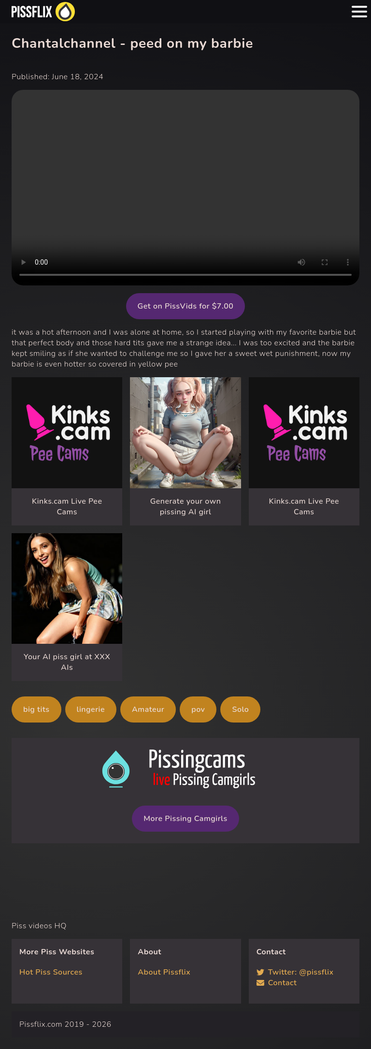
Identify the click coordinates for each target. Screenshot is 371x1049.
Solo (240, 709)
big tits (36, 709)
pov (198, 709)
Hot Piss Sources (51, 972)
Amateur (148, 709)
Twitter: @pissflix (295, 972)
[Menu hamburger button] (359, 11)
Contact (277, 983)
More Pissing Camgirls (185, 818)
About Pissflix (164, 972)
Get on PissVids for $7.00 (186, 306)
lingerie (91, 709)
